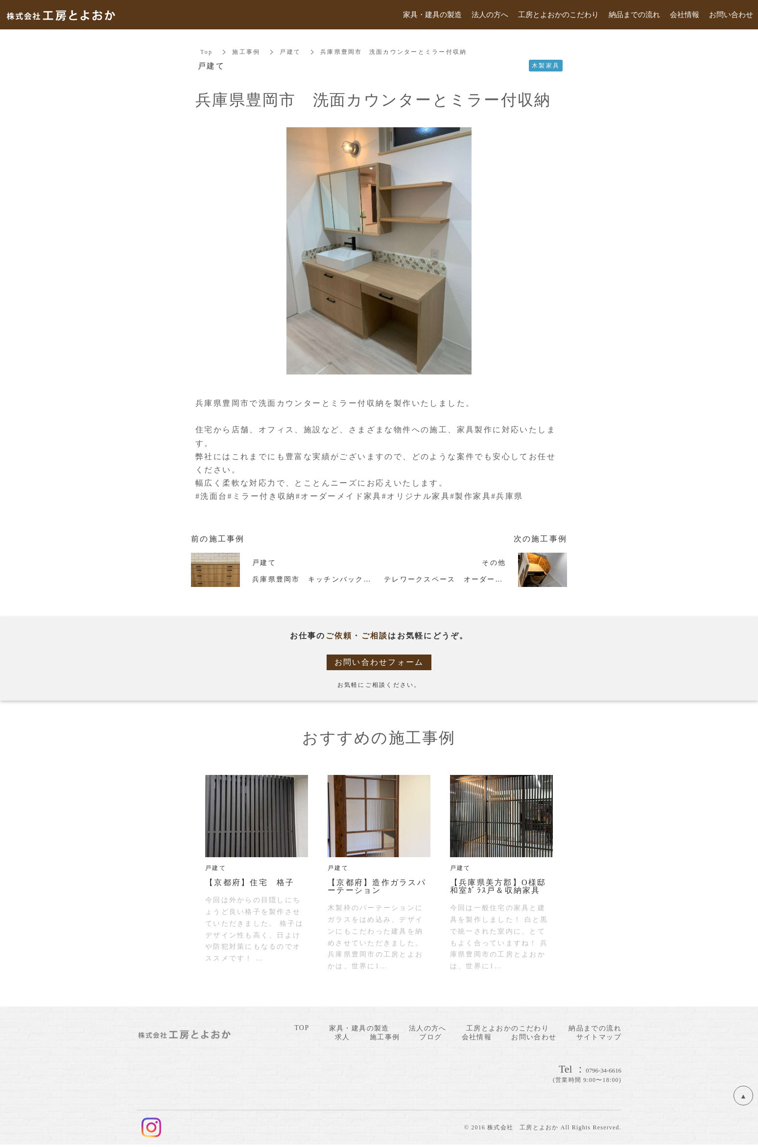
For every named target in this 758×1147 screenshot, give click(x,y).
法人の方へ (428, 1028)
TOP (301, 1027)
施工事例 (246, 51)
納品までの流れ (594, 1028)
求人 (342, 1037)
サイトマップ (598, 1037)
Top (206, 51)
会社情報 (477, 1037)
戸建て (290, 51)
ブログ (430, 1037)
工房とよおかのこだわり (507, 1028)
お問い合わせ (533, 1037)
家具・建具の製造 (359, 1028)
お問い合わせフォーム (379, 662)
